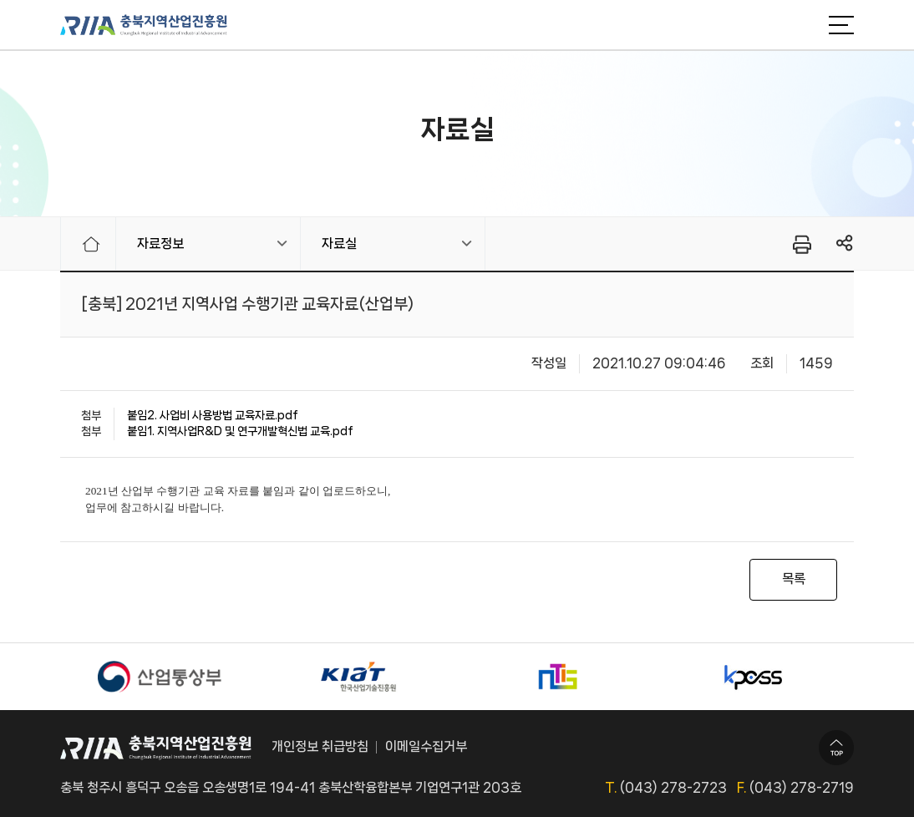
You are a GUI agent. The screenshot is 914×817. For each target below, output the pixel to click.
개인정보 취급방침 (320, 746)
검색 (799, 25)
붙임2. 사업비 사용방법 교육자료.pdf (212, 415)
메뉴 (841, 25)
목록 (793, 578)
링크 (845, 243)
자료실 (339, 243)
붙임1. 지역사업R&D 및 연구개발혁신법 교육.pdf (240, 431)
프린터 (800, 244)
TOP (836, 747)
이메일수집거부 (426, 746)
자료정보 (160, 243)
